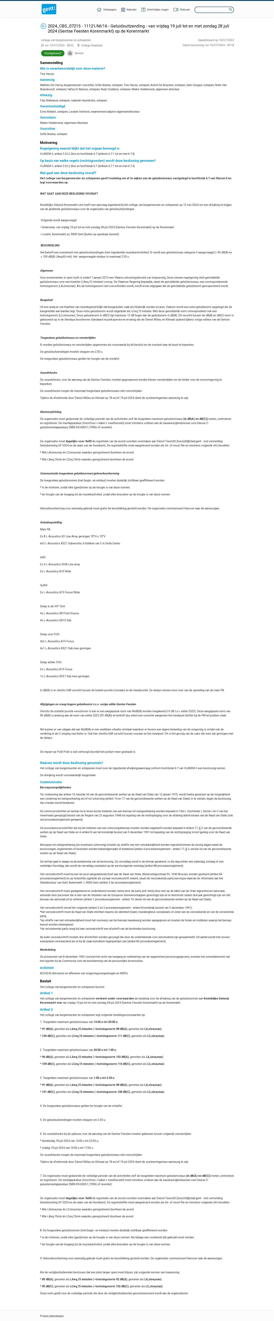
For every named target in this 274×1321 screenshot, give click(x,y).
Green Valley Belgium (53, 1316)
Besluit (79, 53)
